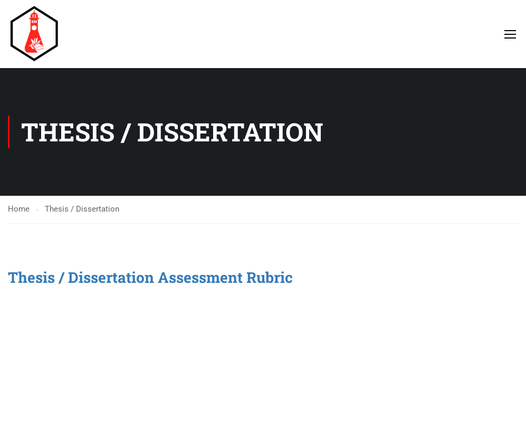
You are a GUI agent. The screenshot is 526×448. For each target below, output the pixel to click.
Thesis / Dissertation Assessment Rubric (152, 277)
